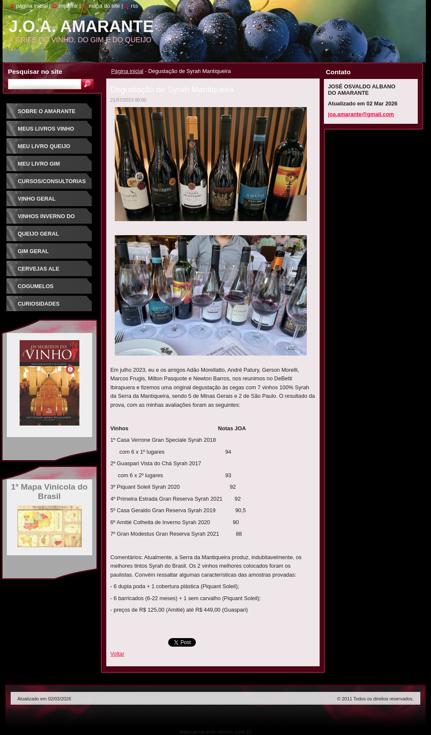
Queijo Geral (38, 233)
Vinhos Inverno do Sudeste (46, 219)
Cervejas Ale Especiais (38, 271)
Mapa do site (104, 6)
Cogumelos (36, 286)
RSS (134, 6)
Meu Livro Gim (39, 163)
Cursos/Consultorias (52, 181)
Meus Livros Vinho (46, 128)
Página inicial (127, 71)
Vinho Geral (37, 198)
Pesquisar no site (35, 71)
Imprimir (68, 6)
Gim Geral (33, 251)
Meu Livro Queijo (44, 146)
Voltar (118, 653)
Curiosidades (39, 303)
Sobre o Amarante (47, 111)
